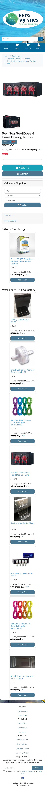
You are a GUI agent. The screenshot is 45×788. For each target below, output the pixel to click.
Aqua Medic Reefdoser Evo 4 (21, 574)
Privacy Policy (22, 744)
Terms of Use (22, 740)
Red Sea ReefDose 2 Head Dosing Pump (20, 473)
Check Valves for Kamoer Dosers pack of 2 (22, 371)
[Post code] (22, 200)
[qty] (22, 191)
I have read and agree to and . (22, 772)
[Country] (22, 195)
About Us (22, 723)
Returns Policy (22, 749)
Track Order (22, 715)
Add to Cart (22, 280)
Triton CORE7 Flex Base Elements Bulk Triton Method (21, 261)
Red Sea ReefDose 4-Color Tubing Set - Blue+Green (20, 422)
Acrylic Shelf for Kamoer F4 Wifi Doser (21, 677)
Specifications (10, 221)
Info (40, 149)
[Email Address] (17, 768)
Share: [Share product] (9, 142)
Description (9, 215)
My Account (22, 711)
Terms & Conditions (27, 771)
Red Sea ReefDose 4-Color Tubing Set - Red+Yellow (20, 626)
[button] (22, 173)
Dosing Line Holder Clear (22, 523)
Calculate (22, 205)
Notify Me (22, 168)
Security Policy (22, 753)
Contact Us (22, 728)
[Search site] (40, 39)
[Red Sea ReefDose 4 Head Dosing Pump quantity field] (22, 162)
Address (22, 732)
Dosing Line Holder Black (19, 320)
